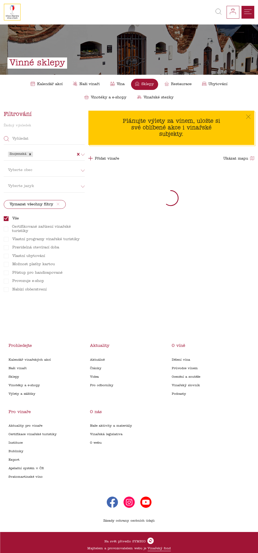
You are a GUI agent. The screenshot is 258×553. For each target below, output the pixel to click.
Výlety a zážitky (22, 394)
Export (14, 459)
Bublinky (16, 451)
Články (95, 368)
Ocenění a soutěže (186, 377)
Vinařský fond (159, 548)
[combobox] (34, 154)
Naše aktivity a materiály (111, 425)
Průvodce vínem (185, 368)
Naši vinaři (18, 368)
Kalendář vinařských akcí (30, 359)
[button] (30, 154)
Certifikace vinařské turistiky (33, 434)
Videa (94, 377)
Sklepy (14, 377)
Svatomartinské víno (26, 477)
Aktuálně (97, 359)
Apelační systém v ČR (26, 468)
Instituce (16, 442)
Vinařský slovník (186, 385)
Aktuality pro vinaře (25, 425)
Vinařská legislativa (106, 434)
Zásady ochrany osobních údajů (129, 520)
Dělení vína (181, 359)
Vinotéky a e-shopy (24, 385)
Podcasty (179, 394)
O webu (96, 442)
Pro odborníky (101, 385)
